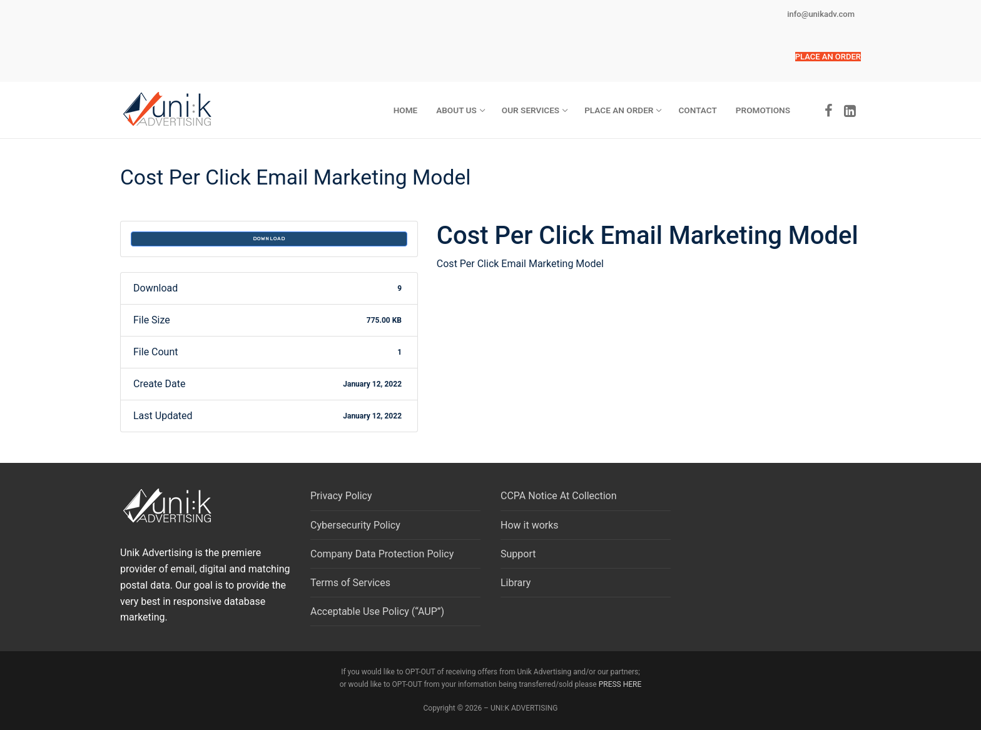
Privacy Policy (341, 496)
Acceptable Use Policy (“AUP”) (377, 611)
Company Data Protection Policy (382, 554)
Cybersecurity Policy (355, 525)
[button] (828, 56)
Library (516, 583)
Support (518, 554)
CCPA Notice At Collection (559, 496)
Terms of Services (350, 583)
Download (269, 238)
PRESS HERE (620, 684)
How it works (530, 525)
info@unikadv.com (821, 14)
